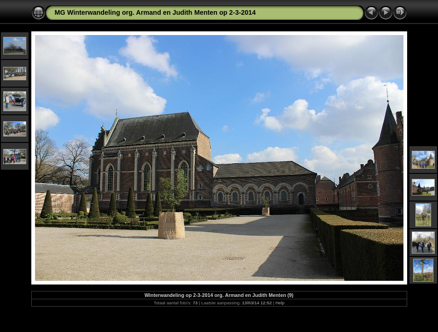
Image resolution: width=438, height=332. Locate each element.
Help (280, 302)
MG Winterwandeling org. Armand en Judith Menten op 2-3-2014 (155, 12)
